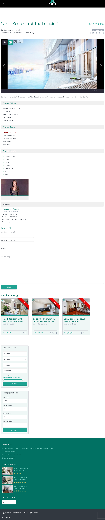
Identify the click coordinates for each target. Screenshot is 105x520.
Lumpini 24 (11, 30)
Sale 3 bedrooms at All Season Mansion (74, 320)
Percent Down (7, 405)
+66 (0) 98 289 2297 (11, 214)
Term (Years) (7, 413)
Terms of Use (6, 517)
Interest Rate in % (8, 421)
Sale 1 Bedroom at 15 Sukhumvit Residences (13, 320)
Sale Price (6, 397)
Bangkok (17, 33)
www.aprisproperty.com (13, 222)
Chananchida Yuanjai (10, 209)
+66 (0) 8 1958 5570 (10, 452)
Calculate (14, 430)
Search (14, 384)
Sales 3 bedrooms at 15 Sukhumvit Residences (44, 320)
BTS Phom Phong (27, 33)
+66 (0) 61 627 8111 (11, 217)
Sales (19, 30)
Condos (4, 30)
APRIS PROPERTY (9, 458)
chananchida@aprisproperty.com (16, 219)
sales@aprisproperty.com (12, 455)
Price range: (6, 375)
